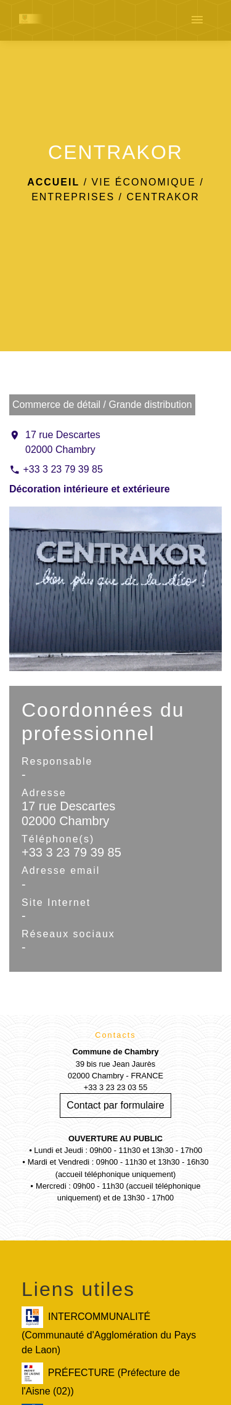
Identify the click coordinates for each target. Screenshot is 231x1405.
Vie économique (144, 182)
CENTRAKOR (162, 197)
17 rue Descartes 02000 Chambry (62, 442)
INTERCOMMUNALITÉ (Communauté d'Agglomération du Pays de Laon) (109, 1330)
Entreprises (73, 197)
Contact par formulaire (115, 1105)
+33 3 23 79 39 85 (62, 469)
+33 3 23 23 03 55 (116, 1087)
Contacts (115, 1035)
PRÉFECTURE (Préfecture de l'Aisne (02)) (101, 1379)
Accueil (53, 182)
